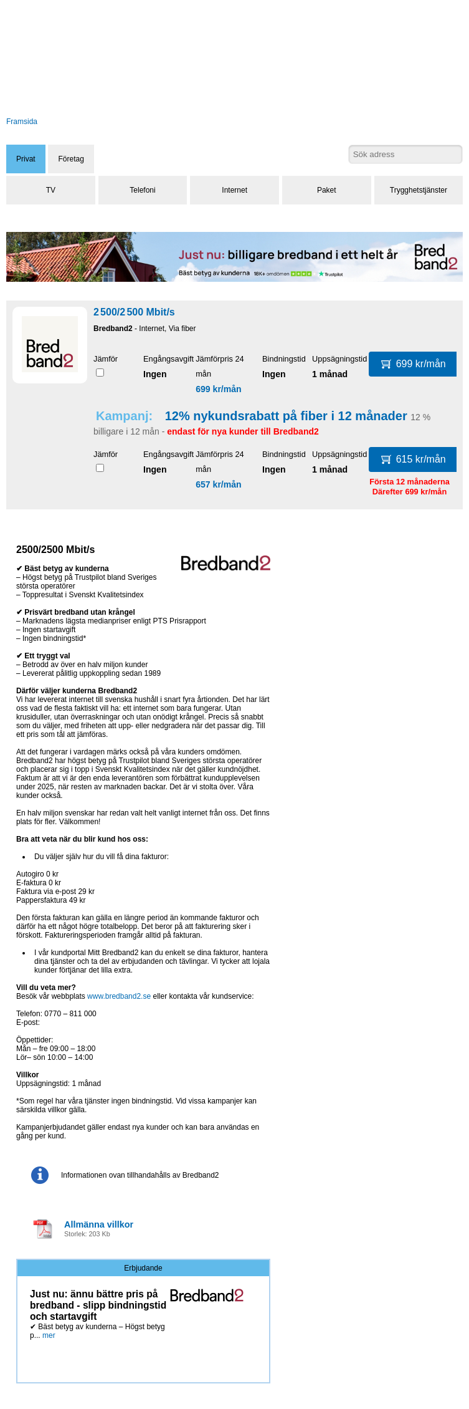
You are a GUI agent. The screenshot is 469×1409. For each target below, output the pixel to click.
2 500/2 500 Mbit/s (134, 312)
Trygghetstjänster (418, 190)
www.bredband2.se (119, 996)
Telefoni (142, 190)
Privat (26, 159)
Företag (70, 159)
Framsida (21, 121)
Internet (234, 190)
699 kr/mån (219, 389)
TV (50, 190)
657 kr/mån (219, 484)
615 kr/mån (413, 459)
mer (48, 1335)
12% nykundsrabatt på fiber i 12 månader (286, 416)
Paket (326, 190)
